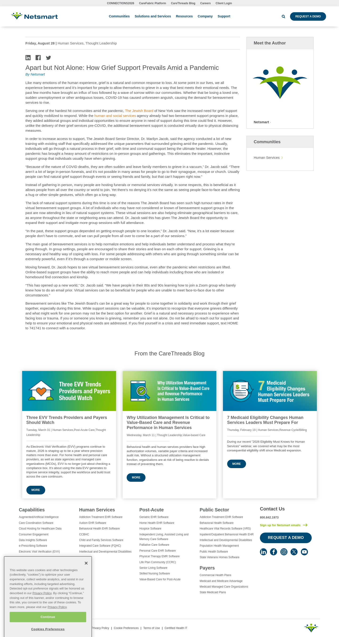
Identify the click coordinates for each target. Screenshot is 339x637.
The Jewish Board (139, 111)
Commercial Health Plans (215, 575)
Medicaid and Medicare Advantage (221, 581)
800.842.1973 (269, 517)
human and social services (115, 116)
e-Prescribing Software (33, 545)
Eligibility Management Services (38, 557)
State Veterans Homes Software (219, 557)
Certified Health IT (176, 628)
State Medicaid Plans (213, 592)
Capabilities (32, 509)
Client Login (224, 3)
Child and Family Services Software (101, 540)
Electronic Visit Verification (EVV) (39, 551)
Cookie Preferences (126, 628)
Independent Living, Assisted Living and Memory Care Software (164, 537)
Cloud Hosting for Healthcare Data (40, 528)
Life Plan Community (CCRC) (157, 562)
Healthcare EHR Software (35, 574)
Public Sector (214, 509)
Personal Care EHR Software (157, 550)
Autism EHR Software (92, 523)
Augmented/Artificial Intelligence (39, 517)
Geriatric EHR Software (154, 517)
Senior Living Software (153, 567)
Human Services (267, 157)
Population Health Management (219, 545)
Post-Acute (151, 509)
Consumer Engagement (33, 534)
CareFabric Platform (152, 3)
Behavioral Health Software (217, 523)
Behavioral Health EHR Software (99, 528)
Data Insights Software (33, 540)
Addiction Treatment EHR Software (100, 517)
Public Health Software (214, 551)
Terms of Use (151, 628)
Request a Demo (308, 16)
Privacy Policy (100, 628)
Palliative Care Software (154, 544)
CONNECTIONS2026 (120, 3)
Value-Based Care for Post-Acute (160, 579)
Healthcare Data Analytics (35, 568)
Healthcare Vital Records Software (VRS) (225, 528)
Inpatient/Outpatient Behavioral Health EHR (227, 534)
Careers (205, 3)
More (36, 490)
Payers (207, 567)
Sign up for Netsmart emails (280, 525)
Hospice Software (150, 528)
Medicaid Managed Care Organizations (224, 586)
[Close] (86, 583)
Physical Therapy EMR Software (159, 556)
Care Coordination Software (36, 523)
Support (224, 16)
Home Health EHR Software (156, 523)
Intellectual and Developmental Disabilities (105, 551)
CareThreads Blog (183, 3)
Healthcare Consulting (32, 563)
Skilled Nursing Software (154, 573)
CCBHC (84, 534)
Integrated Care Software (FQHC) (100, 545)
